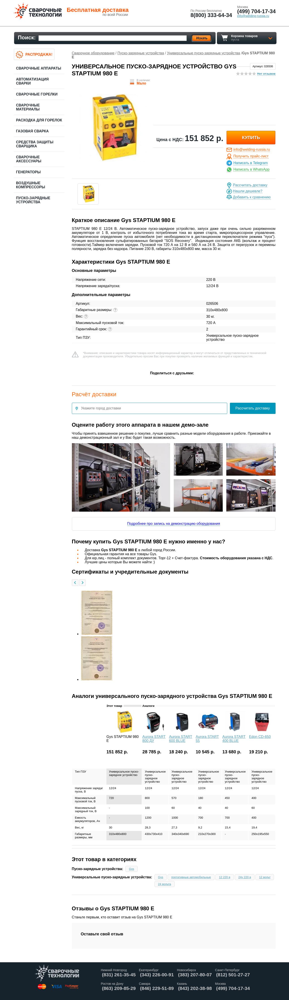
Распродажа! (39, 54)
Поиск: (27, 37)
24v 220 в (244, 877)
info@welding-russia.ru (251, 149)
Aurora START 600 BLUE (180, 739)
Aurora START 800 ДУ (153, 739)
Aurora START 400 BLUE (233, 739)
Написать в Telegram (250, 163)
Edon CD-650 (260, 737)
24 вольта (164, 884)
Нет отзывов (266, 73)
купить (251, 137)
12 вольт (264, 877)
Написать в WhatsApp (251, 169)
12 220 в (224, 877)
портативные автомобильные (191, 877)
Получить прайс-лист (251, 156)
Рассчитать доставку (250, 185)
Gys (131, 869)
